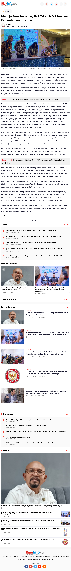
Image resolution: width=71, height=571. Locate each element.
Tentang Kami (7, 556)
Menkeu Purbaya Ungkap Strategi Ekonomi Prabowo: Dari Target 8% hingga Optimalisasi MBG (45, 393)
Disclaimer (55, 556)
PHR (4, 215)
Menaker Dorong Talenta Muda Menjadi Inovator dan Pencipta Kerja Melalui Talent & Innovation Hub (48, 353)
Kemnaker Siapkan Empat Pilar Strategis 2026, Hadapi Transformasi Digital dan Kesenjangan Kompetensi (51, 289)
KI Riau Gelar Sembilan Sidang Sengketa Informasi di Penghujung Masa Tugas (18, 288)
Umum (7, 11)
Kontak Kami (65, 556)
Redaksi (8, 24)
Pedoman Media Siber (43, 556)
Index (67, 224)
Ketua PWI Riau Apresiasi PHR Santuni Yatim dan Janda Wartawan (35, 99)
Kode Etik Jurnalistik (27, 556)
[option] (18, 280)
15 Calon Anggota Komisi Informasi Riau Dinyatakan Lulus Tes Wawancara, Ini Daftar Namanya (44, 373)
